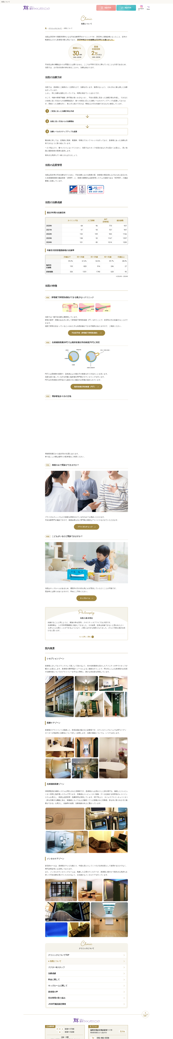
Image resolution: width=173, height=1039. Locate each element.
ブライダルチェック (86, 527)
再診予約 (126, 8)
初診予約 (106, 8)
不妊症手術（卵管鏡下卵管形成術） (87, 333)
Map (122, 1031)
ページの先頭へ (145, 1014)
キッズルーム (86, 598)
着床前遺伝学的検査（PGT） (86, 387)
